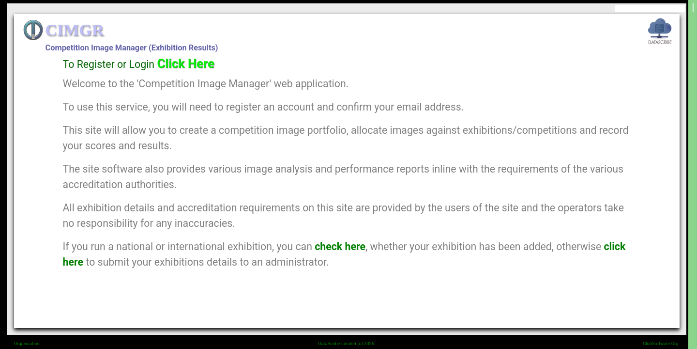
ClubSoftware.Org (660, 343)
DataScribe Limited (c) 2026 (346, 343)
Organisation (27, 343)
